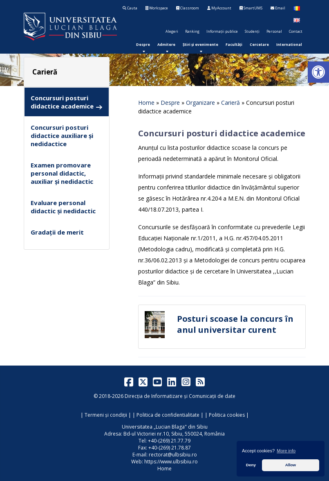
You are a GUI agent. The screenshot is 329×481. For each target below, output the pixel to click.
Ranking (192, 31)
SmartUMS (250, 8)
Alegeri (172, 31)
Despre (143, 44)
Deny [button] (251, 465)
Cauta (130, 8)
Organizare (200, 102)
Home (146, 102)
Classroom (187, 8)
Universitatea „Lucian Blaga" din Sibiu (165, 426)
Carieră (230, 102)
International (289, 44)
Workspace (156, 8)
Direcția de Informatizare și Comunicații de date (180, 396)
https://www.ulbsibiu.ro (171, 461)
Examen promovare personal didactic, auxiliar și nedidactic (62, 173)
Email (278, 8)
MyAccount (219, 8)
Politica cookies (227, 414)
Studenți (252, 31)
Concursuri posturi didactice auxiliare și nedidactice (62, 135)
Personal (274, 31)
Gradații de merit (57, 232)
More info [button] (286, 450)
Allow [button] (290, 465)
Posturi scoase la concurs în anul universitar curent (235, 324)
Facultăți (234, 44)
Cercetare (259, 44)
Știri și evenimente (200, 44)
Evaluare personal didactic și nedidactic (63, 207)
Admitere (166, 44)
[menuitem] (143, 44)
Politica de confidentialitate (168, 414)
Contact (295, 31)
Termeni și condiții (106, 414)
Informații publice (222, 31)
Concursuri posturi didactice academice (67, 102)
